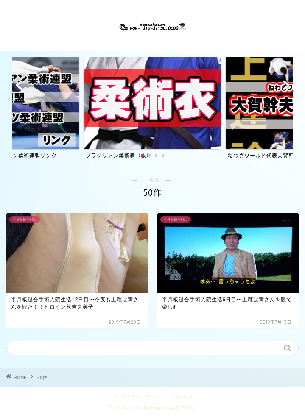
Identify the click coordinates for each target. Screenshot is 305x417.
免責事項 (183, 396)
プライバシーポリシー (136, 396)
